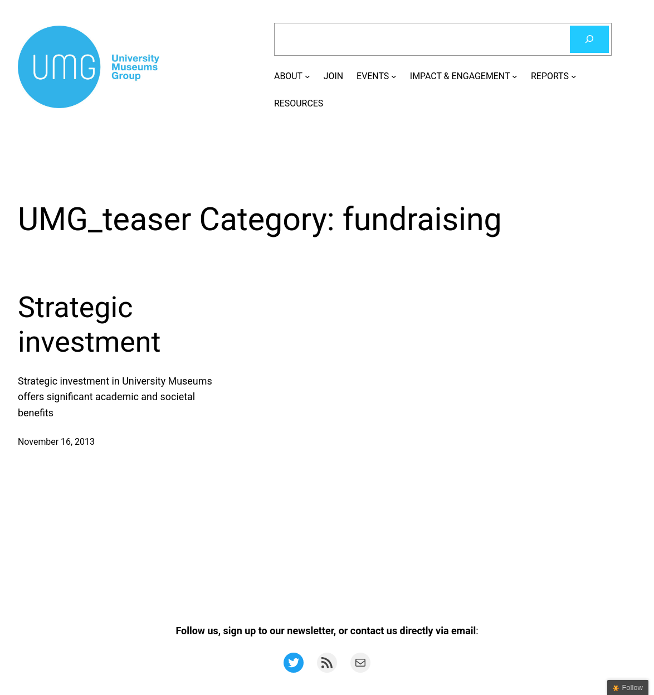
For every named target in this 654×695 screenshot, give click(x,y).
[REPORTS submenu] (574, 76)
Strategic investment (89, 324)
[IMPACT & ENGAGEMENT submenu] (515, 76)
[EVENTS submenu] (394, 76)
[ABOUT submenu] (307, 76)
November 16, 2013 (56, 441)
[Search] (589, 39)
